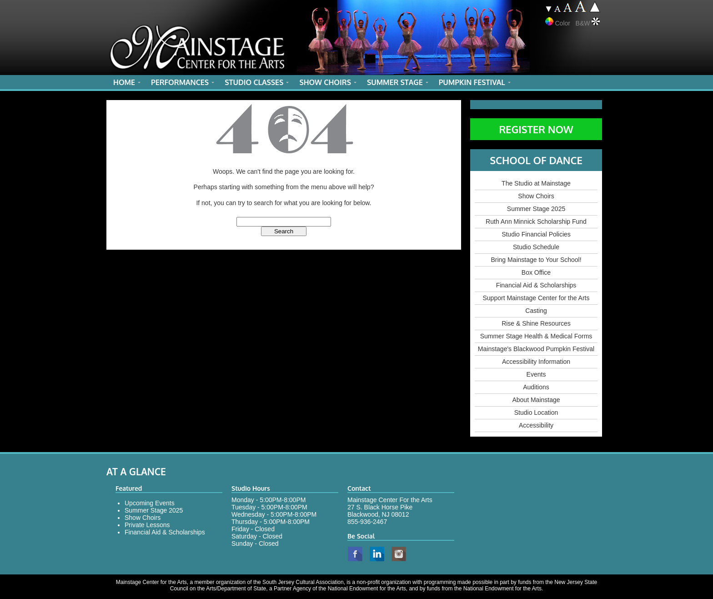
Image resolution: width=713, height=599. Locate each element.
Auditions (536, 387)
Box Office (536, 272)
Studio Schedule (536, 247)
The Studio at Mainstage (536, 183)
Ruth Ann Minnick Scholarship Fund (536, 221)
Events (536, 374)
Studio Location (536, 412)
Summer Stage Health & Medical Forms (536, 336)
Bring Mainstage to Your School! (536, 259)
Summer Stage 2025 (536, 208)
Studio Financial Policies (536, 234)
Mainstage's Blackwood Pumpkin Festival (536, 348)
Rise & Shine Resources (536, 323)
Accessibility (536, 425)
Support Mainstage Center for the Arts (535, 298)
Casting (536, 310)
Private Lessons (147, 525)
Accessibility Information (536, 361)
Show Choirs (536, 196)
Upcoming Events (150, 503)
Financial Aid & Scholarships (536, 285)
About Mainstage (536, 399)
